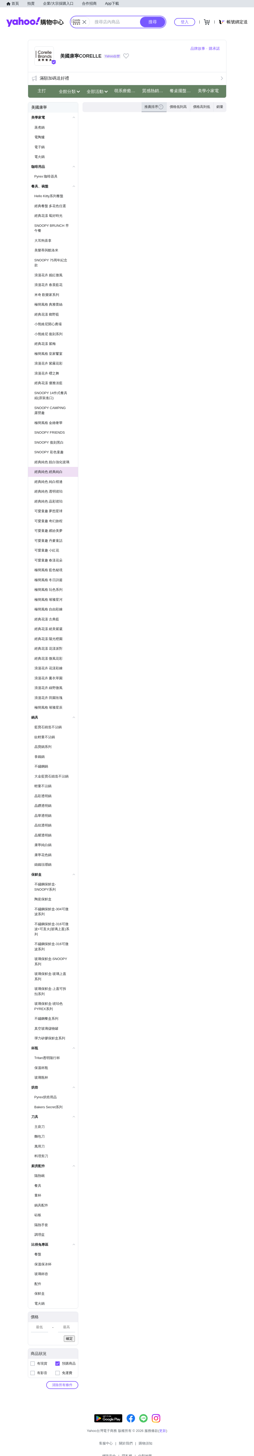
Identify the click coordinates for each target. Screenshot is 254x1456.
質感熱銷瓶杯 (154, 91)
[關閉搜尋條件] (84, 22)
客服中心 (79, 1445)
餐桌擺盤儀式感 (182, 91)
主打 (42, 91)
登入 (185, 22)
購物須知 (119, 1445)
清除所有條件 (62, 1385)
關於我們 (99, 1445)
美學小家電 (208, 91)
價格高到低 (201, 107)
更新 (162, 1436)
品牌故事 (197, 48)
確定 (69, 1339)
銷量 (219, 107)
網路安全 (139, 1445)
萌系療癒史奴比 (126, 91)
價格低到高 (178, 107)
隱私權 (157, 1445)
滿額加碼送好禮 (54, 78)
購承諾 (214, 48)
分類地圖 (175, 1445)
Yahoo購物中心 (35, 22)
